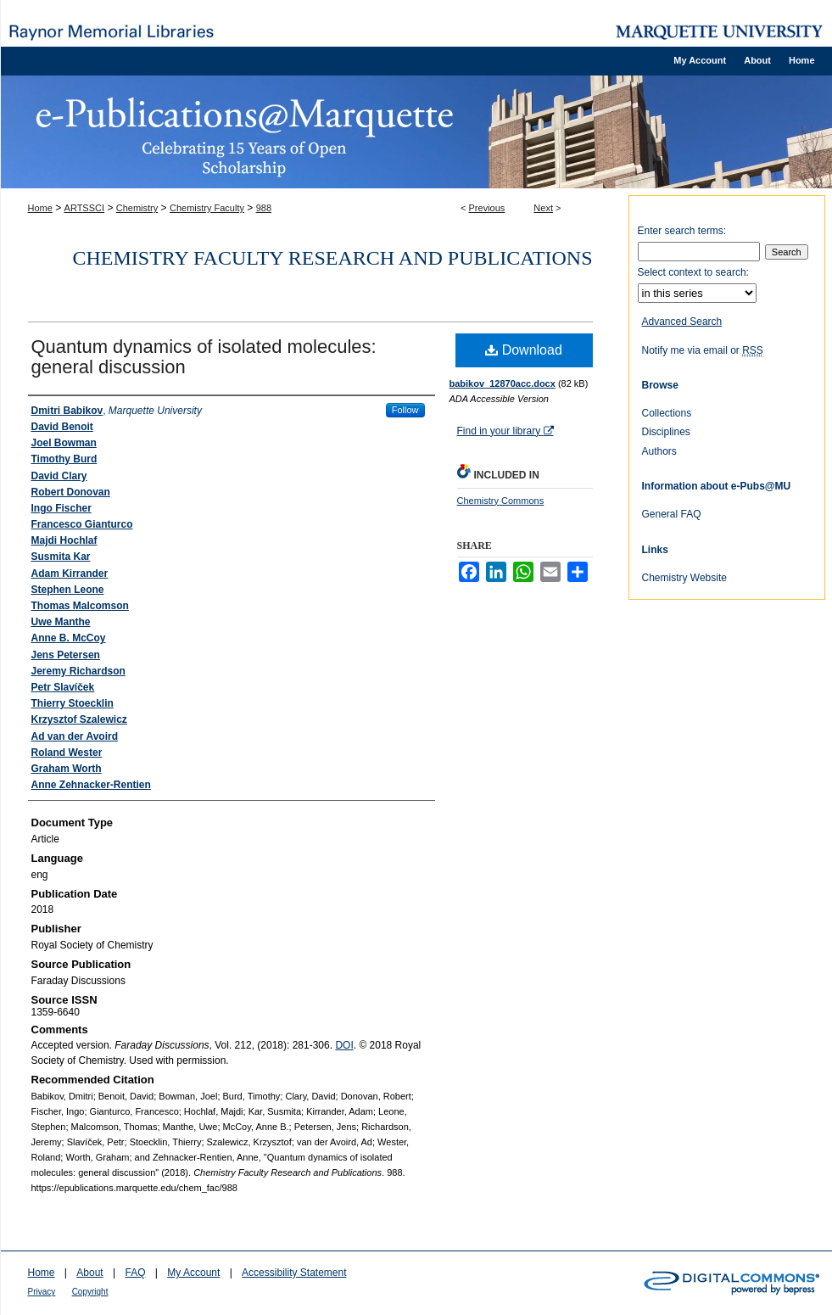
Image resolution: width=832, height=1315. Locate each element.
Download (523, 350)
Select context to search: (693, 272)
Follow (405, 410)
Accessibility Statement (294, 1273)
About (89, 1273)
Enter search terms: (682, 231)
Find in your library (505, 431)
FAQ (135, 1273)
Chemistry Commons (500, 500)
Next (543, 208)
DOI (344, 1045)
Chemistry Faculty (207, 208)
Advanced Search (682, 321)
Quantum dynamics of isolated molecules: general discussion (204, 357)
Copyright (90, 1291)
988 (263, 208)
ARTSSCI (84, 208)
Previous (487, 208)
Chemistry (137, 208)
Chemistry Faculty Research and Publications (333, 258)
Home (40, 208)
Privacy (42, 1291)
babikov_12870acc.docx (503, 383)
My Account (193, 1273)
